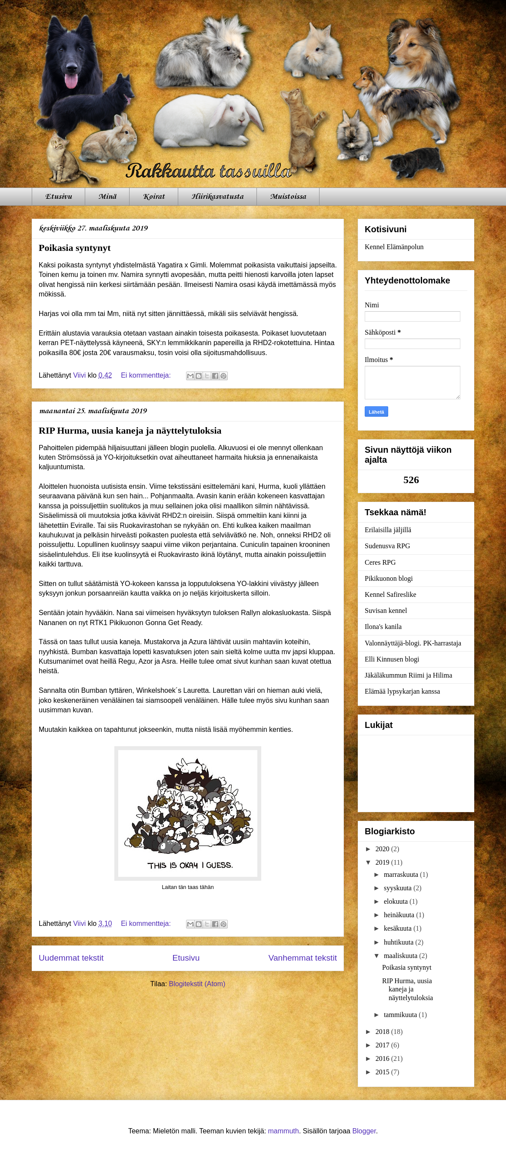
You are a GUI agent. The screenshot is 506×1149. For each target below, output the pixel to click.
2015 (383, 1072)
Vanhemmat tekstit (303, 957)
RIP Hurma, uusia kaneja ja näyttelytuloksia (130, 430)
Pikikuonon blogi (389, 578)
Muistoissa (288, 196)
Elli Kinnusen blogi (392, 659)
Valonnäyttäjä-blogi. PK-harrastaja (413, 643)
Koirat (154, 196)
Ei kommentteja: (147, 375)
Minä (107, 196)
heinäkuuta (400, 915)
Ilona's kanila (383, 626)
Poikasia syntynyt (75, 247)
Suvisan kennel (386, 610)
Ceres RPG (380, 562)
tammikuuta (401, 1014)
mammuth (283, 1131)
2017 (383, 1045)
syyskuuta (398, 888)
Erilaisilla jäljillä (388, 529)
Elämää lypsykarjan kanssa (402, 691)
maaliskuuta (401, 955)
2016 (383, 1058)
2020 (383, 849)
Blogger (364, 1131)
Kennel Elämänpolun (394, 246)
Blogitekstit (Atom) (197, 984)
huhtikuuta (399, 942)
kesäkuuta (398, 928)
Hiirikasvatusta (217, 196)
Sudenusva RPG (387, 546)
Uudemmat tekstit (71, 957)
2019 (383, 862)
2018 (383, 1031)
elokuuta (396, 901)
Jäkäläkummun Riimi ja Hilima (408, 675)
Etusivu (58, 196)
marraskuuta (402, 874)
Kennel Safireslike (390, 594)
